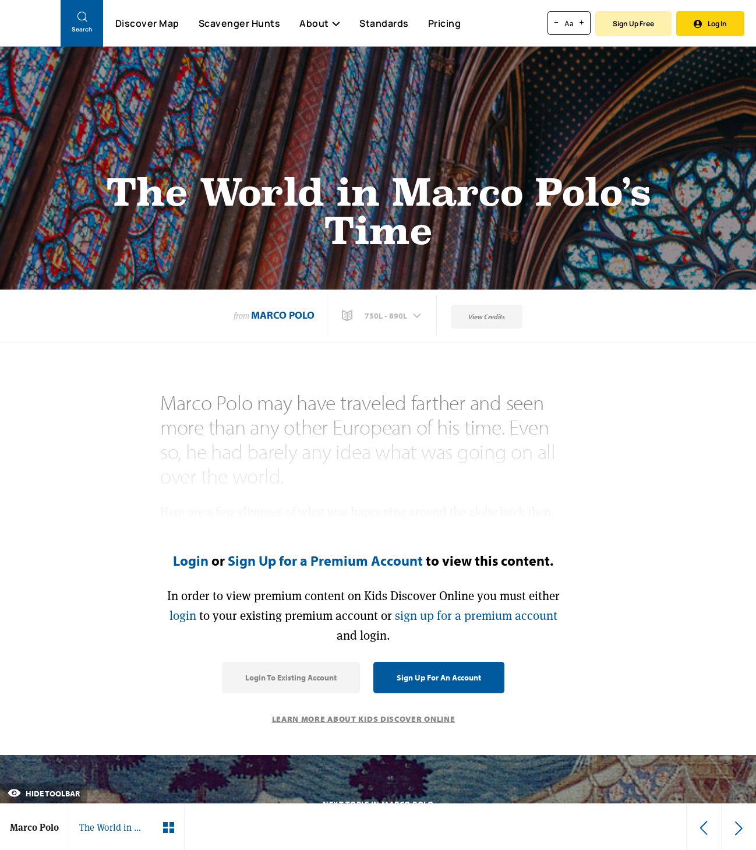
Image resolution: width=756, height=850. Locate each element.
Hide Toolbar (44, 793)
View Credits (486, 316)
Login (191, 560)
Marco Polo (283, 315)
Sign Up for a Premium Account (325, 560)
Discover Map (147, 23)
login (182, 615)
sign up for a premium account (476, 615)
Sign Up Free (633, 24)
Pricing (444, 23)
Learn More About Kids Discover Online (363, 719)
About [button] (319, 23)
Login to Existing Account (291, 677)
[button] (382, 316)
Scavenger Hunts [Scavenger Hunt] (239, 24)
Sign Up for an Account (439, 677)
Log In (710, 24)
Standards (384, 23)
